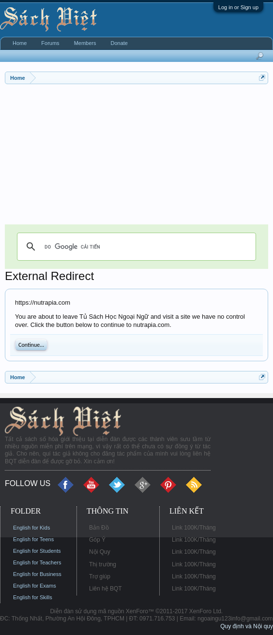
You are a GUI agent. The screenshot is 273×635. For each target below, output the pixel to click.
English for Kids (31, 528)
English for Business (37, 574)
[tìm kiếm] (135, 246)
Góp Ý (97, 539)
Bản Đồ (99, 527)
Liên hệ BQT (105, 588)
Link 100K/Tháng (194, 527)
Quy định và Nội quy (246, 626)
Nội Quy (99, 551)
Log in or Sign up (238, 7)
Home (20, 43)
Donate (118, 43)
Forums (50, 43)
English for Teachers (37, 562)
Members (85, 43)
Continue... (31, 344)
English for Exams (34, 586)
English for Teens (33, 539)
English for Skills (32, 597)
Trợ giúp (99, 576)
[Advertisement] (136, 156)
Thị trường (102, 564)
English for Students (37, 551)
